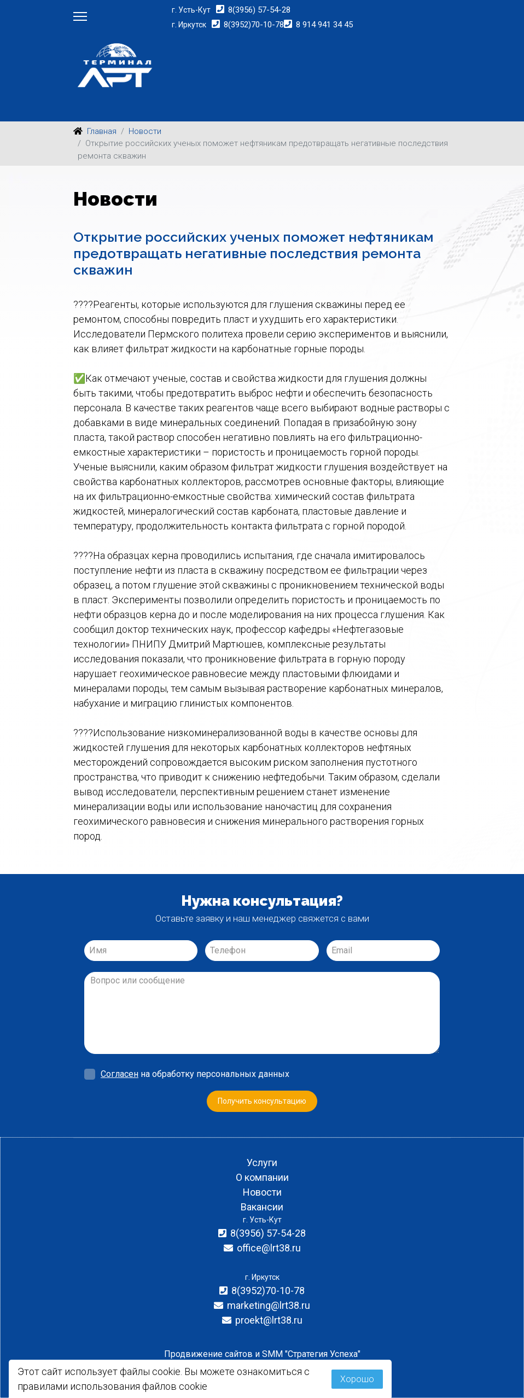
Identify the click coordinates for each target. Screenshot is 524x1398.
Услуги (262, 1162)
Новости (262, 1192)
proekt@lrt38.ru (268, 1320)
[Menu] (80, 16)
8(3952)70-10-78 (254, 25)
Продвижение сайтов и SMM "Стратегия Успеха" (262, 1354)
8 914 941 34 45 (324, 25)
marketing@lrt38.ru (268, 1305)
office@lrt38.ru (269, 1248)
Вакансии (262, 1207)
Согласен (119, 1074)
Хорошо (357, 1379)
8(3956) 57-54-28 (259, 10)
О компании (262, 1177)
